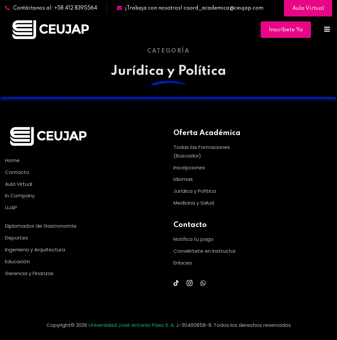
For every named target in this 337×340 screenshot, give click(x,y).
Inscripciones (189, 167)
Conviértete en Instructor (204, 250)
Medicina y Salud (193, 202)
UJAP (11, 207)
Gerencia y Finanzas (29, 273)
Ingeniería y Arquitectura (35, 249)
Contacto (17, 172)
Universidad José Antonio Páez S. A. (132, 325)
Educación (17, 261)
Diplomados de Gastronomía (40, 225)
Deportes (16, 237)
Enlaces (182, 262)
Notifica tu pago (193, 239)
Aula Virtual (308, 8)
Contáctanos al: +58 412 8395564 (51, 8)
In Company (20, 195)
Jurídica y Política (194, 190)
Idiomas (183, 179)
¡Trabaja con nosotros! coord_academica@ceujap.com (190, 8)
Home (12, 160)
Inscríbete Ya (286, 30)
